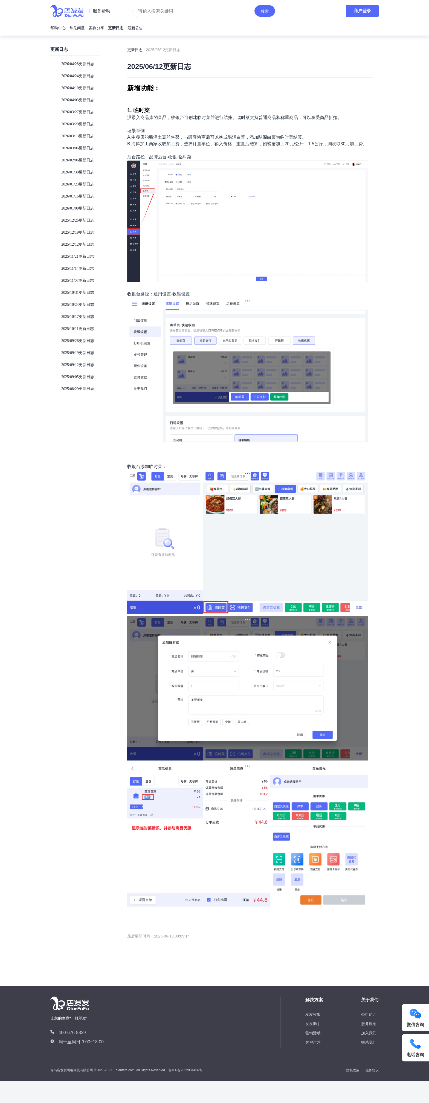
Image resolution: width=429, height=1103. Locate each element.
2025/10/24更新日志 (77, 305)
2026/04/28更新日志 (77, 64)
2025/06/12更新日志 (163, 50)
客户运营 (313, 1042)
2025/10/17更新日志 (77, 317)
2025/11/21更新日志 (77, 256)
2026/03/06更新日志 (77, 148)
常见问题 (77, 28)
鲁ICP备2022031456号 (185, 1070)
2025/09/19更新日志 (77, 353)
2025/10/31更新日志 (77, 293)
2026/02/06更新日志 (77, 160)
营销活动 (313, 1033)
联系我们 (368, 1042)
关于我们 (370, 999)
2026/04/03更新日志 (77, 100)
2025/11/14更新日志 (77, 268)
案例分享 (96, 28)
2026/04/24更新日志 (77, 76)
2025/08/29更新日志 (77, 389)
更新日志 (115, 28)
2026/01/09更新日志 (77, 208)
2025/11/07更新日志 (77, 280)
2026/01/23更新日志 (77, 184)
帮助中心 (58, 28)
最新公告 (135, 28)
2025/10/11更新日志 (77, 329)
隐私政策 (352, 1070)
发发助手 (313, 1023)
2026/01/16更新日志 (77, 196)
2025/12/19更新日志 (77, 232)
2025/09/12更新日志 (77, 365)
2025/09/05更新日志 (77, 377)
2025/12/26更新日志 (77, 220)
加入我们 (368, 1033)
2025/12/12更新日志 (77, 244)
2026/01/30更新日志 (77, 172)
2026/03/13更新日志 (77, 136)
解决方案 (314, 999)
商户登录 (362, 10)
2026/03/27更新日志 (77, 112)
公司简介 (368, 1014)
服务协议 (372, 1070)
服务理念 (368, 1023)
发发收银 (313, 1014)
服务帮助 (101, 10)
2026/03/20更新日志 (77, 124)
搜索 (265, 11)
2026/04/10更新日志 (77, 88)
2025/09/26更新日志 (77, 341)
